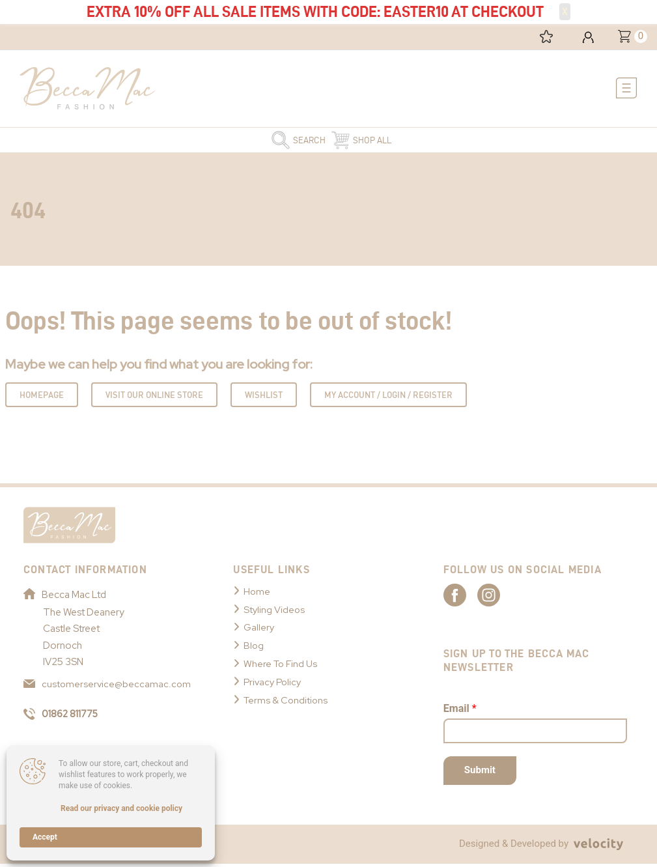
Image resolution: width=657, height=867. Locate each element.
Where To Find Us (282, 666)
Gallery (259, 629)
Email (460, 711)
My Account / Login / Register (388, 396)
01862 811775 (63, 717)
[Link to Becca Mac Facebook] (466, 597)
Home (257, 593)
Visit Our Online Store (154, 396)
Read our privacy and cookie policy (121, 808)
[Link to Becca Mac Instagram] (512, 597)
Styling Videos (275, 611)
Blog (254, 648)
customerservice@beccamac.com (107, 685)
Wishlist (264, 396)
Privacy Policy (274, 684)
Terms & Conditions (287, 702)
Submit (480, 773)
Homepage (42, 396)
